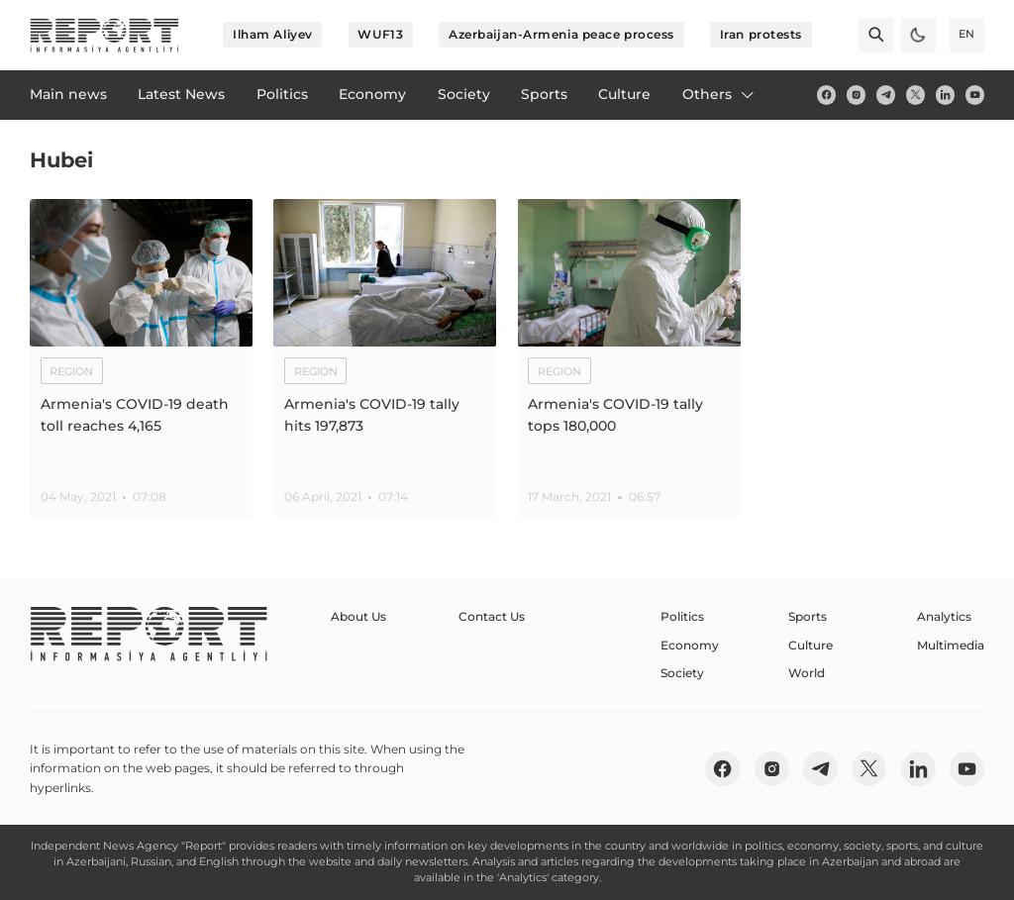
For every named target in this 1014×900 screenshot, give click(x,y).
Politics (682, 616)
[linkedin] (945, 94)
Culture (810, 645)
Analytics (944, 616)
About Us (358, 616)
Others (719, 94)
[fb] (826, 94)
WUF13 (380, 34)
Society (682, 672)
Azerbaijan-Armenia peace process (561, 34)
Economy (689, 645)
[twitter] (915, 94)
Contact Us (491, 616)
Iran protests (761, 34)
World (806, 672)
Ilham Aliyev (273, 34)
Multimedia (950, 645)
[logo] (104, 35)
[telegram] (885, 94)
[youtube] (974, 94)
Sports (807, 616)
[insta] (856, 94)
